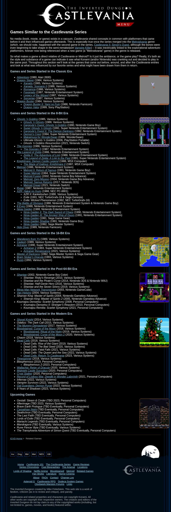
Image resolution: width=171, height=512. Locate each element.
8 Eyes (21, 206)
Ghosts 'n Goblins (27, 119)
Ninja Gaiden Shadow (36, 221)
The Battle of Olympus (30, 203)
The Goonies (24, 146)
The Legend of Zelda (29, 152)
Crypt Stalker (24, 373)
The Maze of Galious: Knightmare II (45, 164)
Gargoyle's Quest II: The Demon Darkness (49, 131)
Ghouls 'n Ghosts (34, 122)
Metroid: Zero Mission (36, 179)
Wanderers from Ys (28, 239)
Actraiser (22, 245)
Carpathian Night (27, 409)
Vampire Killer (83, 47)
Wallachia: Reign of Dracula (33, 367)
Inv (12, 454)
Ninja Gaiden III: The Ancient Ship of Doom (49, 215)
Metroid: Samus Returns (38, 182)
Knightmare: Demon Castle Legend (38, 161)
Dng (20, 454)
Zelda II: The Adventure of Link (42, 155)
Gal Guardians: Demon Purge (34, 385)
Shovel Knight (25, 319)
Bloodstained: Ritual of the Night (43, 331)
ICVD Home (16, 438)
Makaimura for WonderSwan (40, 137)
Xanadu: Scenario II (35, 86)
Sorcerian (29, 98)
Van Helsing (24, 292)
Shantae (22, 274)
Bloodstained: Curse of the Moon (36, 328)
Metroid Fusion (32, 176)
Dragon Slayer (25, 80)
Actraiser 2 (30, 248)
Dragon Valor (31, 107)
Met (34, 454)
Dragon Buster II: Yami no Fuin (42, 104)
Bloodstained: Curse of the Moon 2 (44, 334)
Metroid (21, 167)
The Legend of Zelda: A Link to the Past (47, 158)
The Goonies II (32, 149)
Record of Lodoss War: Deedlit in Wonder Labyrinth (47, 376)
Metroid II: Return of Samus (40, 170)
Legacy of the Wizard (36, 95)
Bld (26, 454)
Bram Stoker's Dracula (30, 257)
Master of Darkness (28, 254)
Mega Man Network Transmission (36, 289)
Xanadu (28, 83)
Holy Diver (23, 227)
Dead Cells (23, 340)
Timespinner (24, 358)
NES (41, 454)
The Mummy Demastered (32, 325)
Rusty (20, 260)
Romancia (30, 89)
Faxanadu (29, 92)
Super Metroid (32, 173)
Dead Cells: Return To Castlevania (44, 355)
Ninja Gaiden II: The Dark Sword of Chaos (48, 212)
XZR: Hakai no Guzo (29, 191)
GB (48, 454)
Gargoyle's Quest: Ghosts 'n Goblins (45, 125)
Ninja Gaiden (24, 209)
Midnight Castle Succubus (32, 370)
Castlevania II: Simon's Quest (111, 44)
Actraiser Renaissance (37, 251)
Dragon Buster (25, 101)
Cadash (21, 242)
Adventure (23, 77)
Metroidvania (139, 41)
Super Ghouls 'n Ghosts (38, 128)
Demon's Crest (32, 134)
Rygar (20, 188)
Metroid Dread (32, 185)
